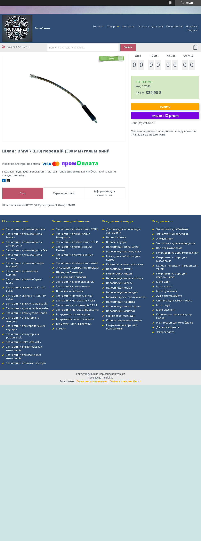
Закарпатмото (165, 332)
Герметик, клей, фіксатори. (73, 324)
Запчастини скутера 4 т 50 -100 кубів (25, 289)
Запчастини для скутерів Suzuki (26, 303)
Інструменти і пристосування (75, 319)
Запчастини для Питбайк (172, 229)
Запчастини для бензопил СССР (77, 242)
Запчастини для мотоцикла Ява (26, 250)
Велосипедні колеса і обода (124, 278)
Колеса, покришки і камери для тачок (176, 267)
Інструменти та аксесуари (73, 314)
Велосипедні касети (119, 283)
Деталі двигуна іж (167, 327)
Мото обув (163, 305)
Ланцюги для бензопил (71, 277)
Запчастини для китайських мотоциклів (24, 348)
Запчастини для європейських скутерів (26, 327)
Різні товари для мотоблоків (174, 322)
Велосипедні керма (119, 287)
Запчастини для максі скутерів (26, 363)
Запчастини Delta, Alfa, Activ (23, 342)
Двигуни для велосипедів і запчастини (123, 230)
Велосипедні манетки (120, 311)
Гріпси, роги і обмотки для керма (123, 257)
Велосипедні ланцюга (120, 302)
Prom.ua (120, 374)
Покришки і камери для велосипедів (121, 326)
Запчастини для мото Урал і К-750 (24, 281)
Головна (98, 26)
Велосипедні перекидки (122, 292)
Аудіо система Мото (169, 296)
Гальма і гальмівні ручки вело (125, 264)
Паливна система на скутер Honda (174, 316)
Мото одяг (163, 281)
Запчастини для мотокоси (73, 286)
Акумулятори (164, 238)
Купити (165, 107)
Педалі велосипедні (119, 273)
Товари (111, 26)
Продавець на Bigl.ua (100, 377)
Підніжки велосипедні (120, 315)
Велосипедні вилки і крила (123, 306)
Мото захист (164, 286)
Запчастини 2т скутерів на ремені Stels (23, 335)
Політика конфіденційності (125, 381)
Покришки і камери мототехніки (177, 252)
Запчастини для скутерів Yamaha (27, 308)
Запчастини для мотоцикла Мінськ (24, 235)
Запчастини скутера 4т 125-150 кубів (26, 297)
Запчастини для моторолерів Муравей (25, 264)
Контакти (128, 26)
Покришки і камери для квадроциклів (171, 275)
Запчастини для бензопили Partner (74, 248)
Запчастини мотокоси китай (74, 296)
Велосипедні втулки (119, 269)
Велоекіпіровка (116, 237)
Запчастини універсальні (172, 234)
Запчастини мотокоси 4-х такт (75, 300)
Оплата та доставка (150, 26)
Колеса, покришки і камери (124, 320)
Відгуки (192, 30)
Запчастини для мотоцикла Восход (24, 256)
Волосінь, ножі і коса (69, 291)
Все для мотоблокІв (169, 248)
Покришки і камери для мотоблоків (171, 259)
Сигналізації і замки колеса (174, 300)
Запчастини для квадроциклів (175, 243)
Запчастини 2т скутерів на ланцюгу (23, 319)
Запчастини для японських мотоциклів (23, 356)
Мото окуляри (165, 309)
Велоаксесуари (116, 242)
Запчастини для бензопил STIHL (77, 229)
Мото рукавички (166, 291)
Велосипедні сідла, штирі (122, 247)
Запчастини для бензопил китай (77, 263)
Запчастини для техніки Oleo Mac (75, 256)
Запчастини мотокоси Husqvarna (77, 309)
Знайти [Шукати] (128, 47)
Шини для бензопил (69, 272)
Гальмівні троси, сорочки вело (126, 297)
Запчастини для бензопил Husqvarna (73, 235)
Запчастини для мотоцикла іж (25, 229)
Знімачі (61, 328)
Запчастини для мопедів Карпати (22, 272)
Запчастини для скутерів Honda (26, 313)
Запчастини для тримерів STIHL (76, 305)
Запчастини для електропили (75, 281)
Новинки (191, 26)
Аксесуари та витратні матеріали (77, 267)
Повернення (174, 26)
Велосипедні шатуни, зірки (123, 251)
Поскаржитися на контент (92, 381)
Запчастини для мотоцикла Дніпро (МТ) (24, 243)
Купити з (165, 116)
